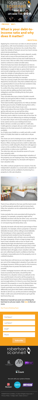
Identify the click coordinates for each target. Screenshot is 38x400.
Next (13, 24)
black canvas (23, 396)
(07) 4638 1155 (15, 13)
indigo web (14, 396)
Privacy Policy (6, 396)
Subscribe (19, 340)
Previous (5, 24)
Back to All (32, 40)
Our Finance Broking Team (10, 308)
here (26, 302)
